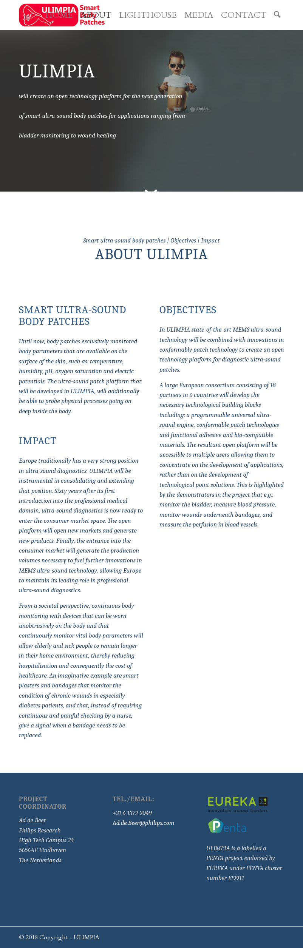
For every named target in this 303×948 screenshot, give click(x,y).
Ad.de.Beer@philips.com (143, 822)
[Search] (277, 15)
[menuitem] (59, 15)
